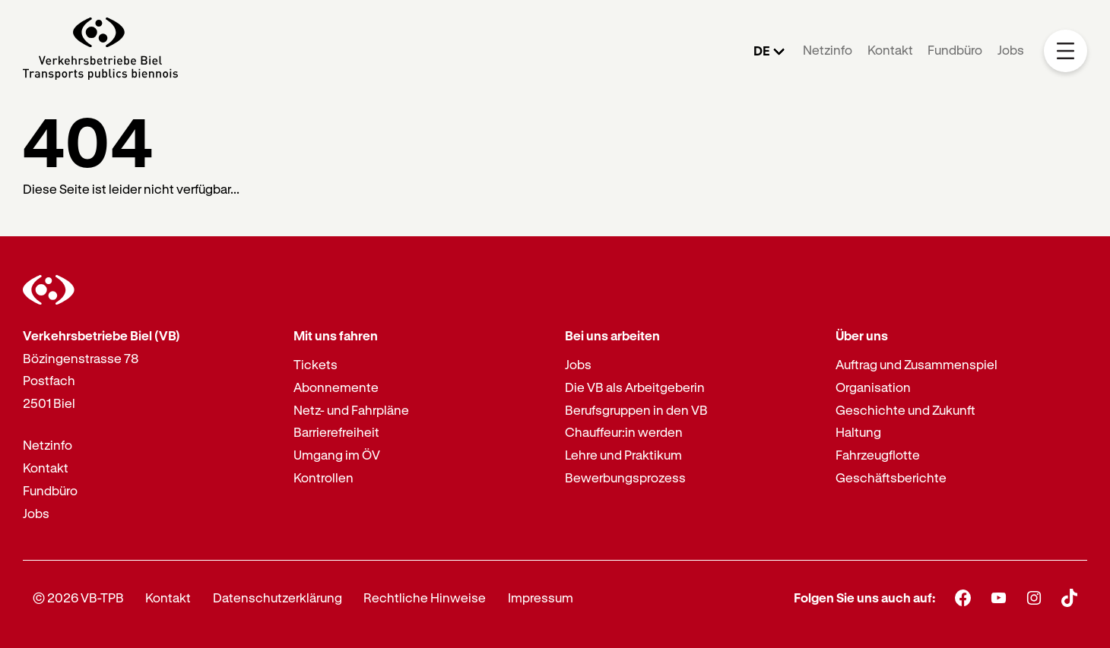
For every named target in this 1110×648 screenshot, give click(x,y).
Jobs (1010, 50)
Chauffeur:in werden (624, 432)
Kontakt (890, 50)
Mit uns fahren (335, 335)
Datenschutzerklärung (277, 597)
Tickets (315, 364)
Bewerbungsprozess (625, 477)
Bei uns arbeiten (612, 335)
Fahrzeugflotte (878, 454)
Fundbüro (955, 50)
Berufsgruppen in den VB (636, 410)
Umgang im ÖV (336, 454)
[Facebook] (963, 597)
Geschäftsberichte (891, 477)
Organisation (873, 387)
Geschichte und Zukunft (905, 410)
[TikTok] (1069, 598)
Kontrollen (323, 477)
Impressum (540, 597)
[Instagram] (1034, 597)
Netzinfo (827, 50)
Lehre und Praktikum (623, 454)
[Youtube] (998, 597)
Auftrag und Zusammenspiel (916, 364)
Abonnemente (336, 387)
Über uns (862, 335)
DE (761, 50)
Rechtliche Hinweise (424, 597)
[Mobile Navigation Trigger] (1065, 51)
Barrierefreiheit (336, 432)
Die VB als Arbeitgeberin (635, 387)
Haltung (858, 432)
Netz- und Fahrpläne (351, 410)
